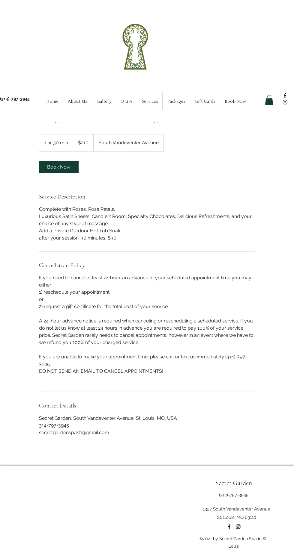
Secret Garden (233, 483)
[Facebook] (285, 96)
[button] (269, 100)
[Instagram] (285, 102)
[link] (59, 167)
